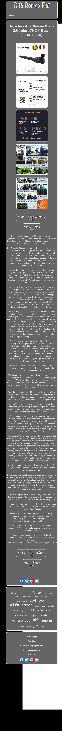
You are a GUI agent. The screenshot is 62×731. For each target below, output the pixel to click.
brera (28, 621)
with (36, 596)
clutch (45, 615)
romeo (17, 620)
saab (43, 626)
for (35, 625)
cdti (25, 593)
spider (43, 606)
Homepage (32, 636)
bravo (30, 597)
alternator (22, 601)
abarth (48, 610)
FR (34, 654)
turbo (40, 610)
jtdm (14, 592)
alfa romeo (21, 605)
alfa (36, 620)
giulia (28, 627)
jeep (24, 597)
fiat (36, 614)
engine (50, 593)
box (20, 593)
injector (18, 597)
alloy (28, 615)
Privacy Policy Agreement (32, 645)
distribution (45, 597)
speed (23, 611)
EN (29, 654)
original (35, 592)
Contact (32, 641)
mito (30, 610)
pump (16, 610)
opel (33, 600)
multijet (37, 606)
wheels (50, 606)
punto (21, 626)
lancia (47, 620)
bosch (42, 600)
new (44, 593)
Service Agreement (31, 650)
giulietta (19, 615)
